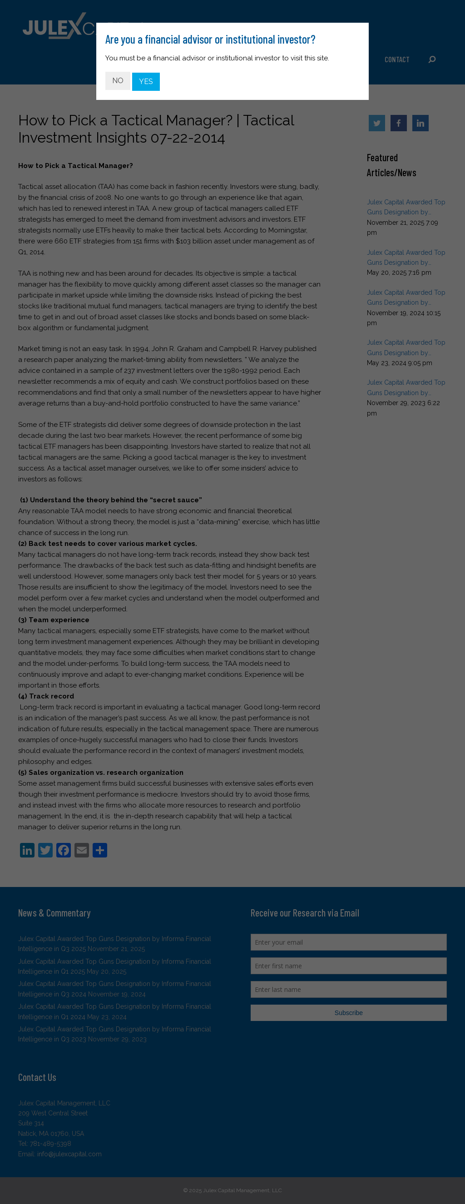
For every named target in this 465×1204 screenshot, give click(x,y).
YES (146, 79)
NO (118, 79)
